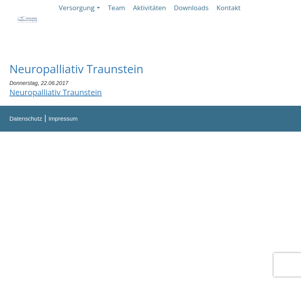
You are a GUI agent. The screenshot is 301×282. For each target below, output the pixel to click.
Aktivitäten (149, 7)
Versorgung (79, 7)
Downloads (191, 7)
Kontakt (228, 7)
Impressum (63, 118)
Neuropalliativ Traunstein (55, 92)
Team (116, 7)
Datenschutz (25, 118)
